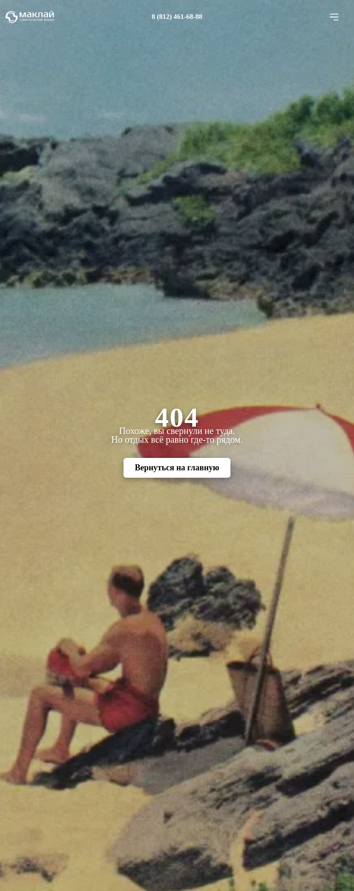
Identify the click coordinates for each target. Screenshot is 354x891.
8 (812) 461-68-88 (177, 16)
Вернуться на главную (177, 467)
